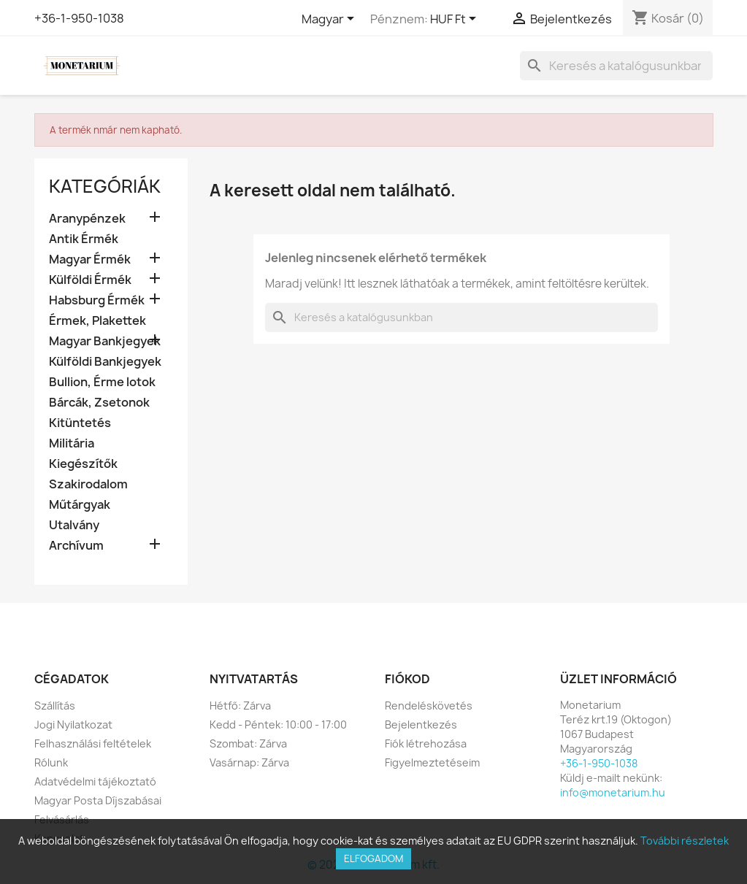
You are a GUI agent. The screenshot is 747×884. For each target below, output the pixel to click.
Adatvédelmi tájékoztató (95, 781)
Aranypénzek (87, 218)
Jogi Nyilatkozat (73, 724)
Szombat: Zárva (248, 743)
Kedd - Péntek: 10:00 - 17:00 (278, 724)
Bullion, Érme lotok (102, 382)
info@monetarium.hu (612, 792)
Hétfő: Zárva (240, 705)
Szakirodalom (88, 484)
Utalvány (74, 525)
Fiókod (407, 679)
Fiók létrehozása (426, 743)
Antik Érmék (83, 239)
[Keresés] (616, 65)
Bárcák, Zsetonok (99, 402)
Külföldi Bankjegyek (105, 361)
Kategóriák (105, 186)
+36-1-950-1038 (79, 18)
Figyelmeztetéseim (432, 762)
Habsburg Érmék (97, 300)
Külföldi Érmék (90, 280)
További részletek (684, 841)
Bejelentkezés (421, 724)
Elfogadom (373, 858)
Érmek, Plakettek (97, 320)
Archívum (76, 545)
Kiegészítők (83, 464)
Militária (71, 443)
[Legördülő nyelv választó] (330, 19)
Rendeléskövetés (428, 705)
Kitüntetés (80, 423)
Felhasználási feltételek (92, 743)
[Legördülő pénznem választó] (455, 19)
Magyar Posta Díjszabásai (97, 800)
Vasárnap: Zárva (249, 762)
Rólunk (51, 762)
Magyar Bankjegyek (105, 341)
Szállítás (54, 705)
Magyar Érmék (90, 259)
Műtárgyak (79, 504)
